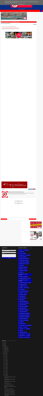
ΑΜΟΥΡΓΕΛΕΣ (15, 61)
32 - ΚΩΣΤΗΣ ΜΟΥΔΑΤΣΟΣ (20, 287)
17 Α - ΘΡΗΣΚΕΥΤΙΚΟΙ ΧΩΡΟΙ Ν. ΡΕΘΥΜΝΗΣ (21, 262)
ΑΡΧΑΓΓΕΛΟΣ (15, 48)
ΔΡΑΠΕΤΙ (15, 78)
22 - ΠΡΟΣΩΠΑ (18, 270)
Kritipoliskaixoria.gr (21, 394)
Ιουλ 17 (32, 246)
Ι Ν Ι (15, 93)
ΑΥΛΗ (15, 56)
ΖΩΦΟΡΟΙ (15, 88)
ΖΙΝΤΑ (14, 86)
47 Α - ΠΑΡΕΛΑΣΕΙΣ (19, 310)
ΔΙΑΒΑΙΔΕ (15, 81)
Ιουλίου (32, 238)
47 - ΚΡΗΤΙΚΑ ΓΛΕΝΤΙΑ (19, 309)
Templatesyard (10, 394)
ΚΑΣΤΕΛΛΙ (15, 96)
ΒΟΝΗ (14, 68)
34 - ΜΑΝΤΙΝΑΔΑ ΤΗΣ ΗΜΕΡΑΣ (21, 289)
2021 (31, 229)
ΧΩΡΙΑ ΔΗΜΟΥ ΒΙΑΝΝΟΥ (34, 268)
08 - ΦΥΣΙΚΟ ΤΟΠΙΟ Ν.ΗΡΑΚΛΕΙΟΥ (19, 239)
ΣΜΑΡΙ (14, 150)
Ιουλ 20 (32, 244)
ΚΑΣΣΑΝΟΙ (15, 101)
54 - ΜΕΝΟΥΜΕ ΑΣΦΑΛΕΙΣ (20, 321)
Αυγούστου (32, 237)
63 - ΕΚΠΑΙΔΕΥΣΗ (19, 329)
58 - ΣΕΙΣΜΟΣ (18, 324)
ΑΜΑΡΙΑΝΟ (14, 46)
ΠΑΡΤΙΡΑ (15, 140)
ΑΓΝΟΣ (15, 58)
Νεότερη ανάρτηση (4, 220)
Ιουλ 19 (32, 245)
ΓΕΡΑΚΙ (14, 71)
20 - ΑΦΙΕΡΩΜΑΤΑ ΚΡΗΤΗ (20, 267)
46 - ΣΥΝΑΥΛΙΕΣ (18, 307)
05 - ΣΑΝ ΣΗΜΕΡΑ (19, 234)
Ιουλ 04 (32, 386)
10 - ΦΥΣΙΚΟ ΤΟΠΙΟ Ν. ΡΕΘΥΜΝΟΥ (19, 243)
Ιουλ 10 (32, 256)
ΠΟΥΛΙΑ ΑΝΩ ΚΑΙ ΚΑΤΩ (15, 135)
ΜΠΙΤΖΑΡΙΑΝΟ (15, 122)
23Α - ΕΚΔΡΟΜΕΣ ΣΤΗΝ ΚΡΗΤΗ (21, 274)
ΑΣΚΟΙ (14, 66)
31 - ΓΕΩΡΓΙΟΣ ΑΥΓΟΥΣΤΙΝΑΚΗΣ (21, 286)
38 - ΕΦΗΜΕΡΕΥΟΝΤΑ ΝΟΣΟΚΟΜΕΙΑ (19, 297)
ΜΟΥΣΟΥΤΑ (15, 117)
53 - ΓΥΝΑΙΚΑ (18, 319)
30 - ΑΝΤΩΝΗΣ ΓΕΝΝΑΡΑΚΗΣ (20, 284)
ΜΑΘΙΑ (14, 114)
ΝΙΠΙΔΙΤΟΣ (15, 130)
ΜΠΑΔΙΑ (15, 124)
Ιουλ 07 (32, 260)
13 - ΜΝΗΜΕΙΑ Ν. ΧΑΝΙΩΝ (20, 250)
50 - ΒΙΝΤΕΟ (23, 314)
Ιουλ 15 (32, 249)
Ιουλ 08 (32, 259)
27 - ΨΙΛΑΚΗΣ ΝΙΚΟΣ (19, 279)
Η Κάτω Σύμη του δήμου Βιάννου (36, 274)
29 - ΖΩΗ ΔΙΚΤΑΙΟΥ (19, 282)
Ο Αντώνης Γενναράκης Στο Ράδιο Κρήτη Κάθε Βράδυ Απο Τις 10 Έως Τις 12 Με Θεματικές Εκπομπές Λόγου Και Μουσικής (36, 21)
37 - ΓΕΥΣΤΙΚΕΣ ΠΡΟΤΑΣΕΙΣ (20, 294)
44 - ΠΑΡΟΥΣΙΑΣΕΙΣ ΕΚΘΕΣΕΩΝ (21, 305)
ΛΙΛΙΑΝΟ (15, 109)
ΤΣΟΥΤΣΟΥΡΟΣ (14, 160)
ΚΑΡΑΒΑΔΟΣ (15, 104)
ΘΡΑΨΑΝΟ (14, 91)
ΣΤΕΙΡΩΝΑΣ (15, 157)
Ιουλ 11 (32, 255)
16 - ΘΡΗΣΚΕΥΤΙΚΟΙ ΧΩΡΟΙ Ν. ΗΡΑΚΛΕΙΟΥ (20, 256)
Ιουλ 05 (32, 385)
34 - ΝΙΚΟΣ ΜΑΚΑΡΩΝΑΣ (20, 291)
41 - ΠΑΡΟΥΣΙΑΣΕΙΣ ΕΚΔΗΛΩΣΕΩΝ (19, 299)
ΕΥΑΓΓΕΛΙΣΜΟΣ (14, 83)
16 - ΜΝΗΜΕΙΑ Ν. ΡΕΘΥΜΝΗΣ (20, 257)
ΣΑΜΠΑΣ (15, 155)
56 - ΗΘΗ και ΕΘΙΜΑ (19, 322)
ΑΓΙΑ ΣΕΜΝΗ (15, 53)
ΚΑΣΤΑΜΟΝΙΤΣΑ (15, 99)
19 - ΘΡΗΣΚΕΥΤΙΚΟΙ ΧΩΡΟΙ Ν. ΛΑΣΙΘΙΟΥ (20, 265)
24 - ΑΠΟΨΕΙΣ (18, 275)
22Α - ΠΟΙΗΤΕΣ (24, 270)
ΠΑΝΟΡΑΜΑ (15, 137)
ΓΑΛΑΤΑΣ (15, 73)
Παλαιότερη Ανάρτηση (25, 220)
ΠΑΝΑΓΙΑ (15, 132)
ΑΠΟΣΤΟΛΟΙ (15, 43)
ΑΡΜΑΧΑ (15, 51)
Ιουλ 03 (32, 388)
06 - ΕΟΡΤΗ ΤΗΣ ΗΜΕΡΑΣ (20, 236)
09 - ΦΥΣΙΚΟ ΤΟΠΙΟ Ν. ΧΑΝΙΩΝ (21, 240)
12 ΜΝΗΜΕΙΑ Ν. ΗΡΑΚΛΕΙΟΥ (20, 248)
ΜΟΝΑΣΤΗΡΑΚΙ (14, 127)
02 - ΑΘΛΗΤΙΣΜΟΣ (19, 229)
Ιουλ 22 (32, 241)
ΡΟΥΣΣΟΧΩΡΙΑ (15, 147)
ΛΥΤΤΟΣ (15, 112)
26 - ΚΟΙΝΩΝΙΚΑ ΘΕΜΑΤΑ (20, 277)
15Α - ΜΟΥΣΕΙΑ (18, 253)
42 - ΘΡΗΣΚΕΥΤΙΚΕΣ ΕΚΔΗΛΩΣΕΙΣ (19, 302)
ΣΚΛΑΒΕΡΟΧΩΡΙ (14, 152)
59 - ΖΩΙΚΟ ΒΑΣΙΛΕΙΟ (19, 326)
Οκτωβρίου (32, 234)
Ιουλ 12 (32, 253)
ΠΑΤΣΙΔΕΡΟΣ (15, 142)
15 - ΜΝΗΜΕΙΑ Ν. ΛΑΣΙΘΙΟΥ (20, 251)
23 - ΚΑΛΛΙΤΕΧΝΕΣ (19, 272)
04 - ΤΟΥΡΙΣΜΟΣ (18, 233)
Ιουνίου (32, 389)
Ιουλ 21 (32, 242)
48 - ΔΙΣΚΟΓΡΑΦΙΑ (19, 312)
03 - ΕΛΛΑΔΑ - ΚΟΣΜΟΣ (19, 231)
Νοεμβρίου (32, 233)
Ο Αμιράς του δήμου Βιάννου (35, 294)
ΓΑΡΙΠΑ (15, 76)
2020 (31, 230)
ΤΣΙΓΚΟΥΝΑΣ (15, 162)
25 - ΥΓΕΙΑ (23, 275)
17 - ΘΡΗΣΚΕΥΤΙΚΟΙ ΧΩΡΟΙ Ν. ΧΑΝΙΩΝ (20, 260)
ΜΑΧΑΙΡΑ (15, 119)
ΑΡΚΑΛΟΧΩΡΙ (15, 41)
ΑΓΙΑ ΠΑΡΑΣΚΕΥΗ (15, 63)
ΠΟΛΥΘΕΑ (15, 145)
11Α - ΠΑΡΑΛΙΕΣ (18, 246)
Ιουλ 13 (32, 252)
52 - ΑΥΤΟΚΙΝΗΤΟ (19, 317)
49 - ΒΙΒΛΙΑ (18, 314)
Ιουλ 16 (32, 248)
